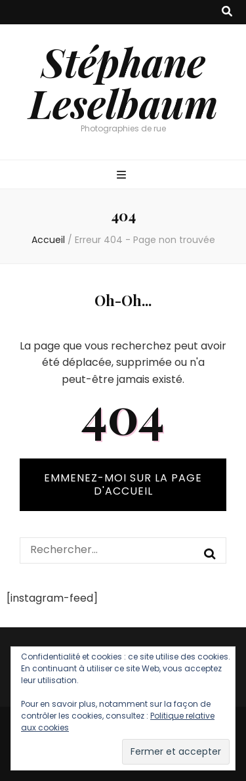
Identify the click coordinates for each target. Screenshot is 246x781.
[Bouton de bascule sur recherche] (227, 12)
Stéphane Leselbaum (123, 82)
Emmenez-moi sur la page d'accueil (123, 484)
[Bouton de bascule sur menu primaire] (123, 176)
